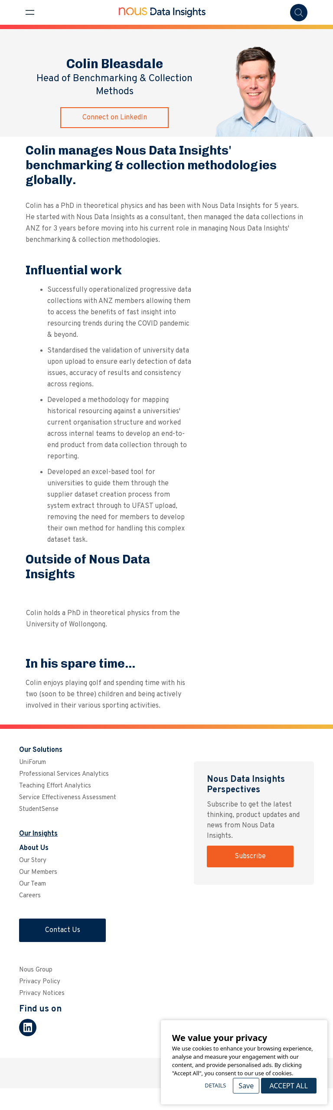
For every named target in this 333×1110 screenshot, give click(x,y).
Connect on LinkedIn (114, 117)
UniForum (32, 762)
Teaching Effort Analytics (55, 786)
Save (246, 1085)
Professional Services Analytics (64, 774)
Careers (30, 896)
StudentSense (39, 809)
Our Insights (38, 834)
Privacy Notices (42, 993)
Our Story (32, 860)
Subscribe (250, 856)
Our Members (38, 872)
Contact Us (62, 930)
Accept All (288, 1085)
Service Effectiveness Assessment (67, 798)
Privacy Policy (39, 982)
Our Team (32, 884)
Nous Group (35, 970)
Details (215, 1085)
